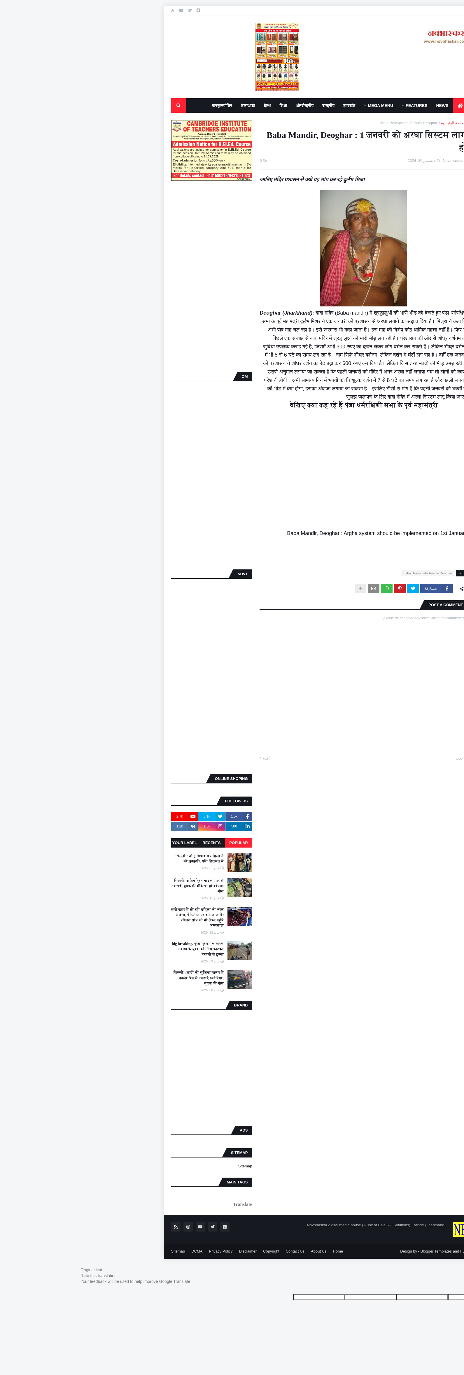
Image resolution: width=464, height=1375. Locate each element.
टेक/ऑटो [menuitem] (161, 105)
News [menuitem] (355, 105)
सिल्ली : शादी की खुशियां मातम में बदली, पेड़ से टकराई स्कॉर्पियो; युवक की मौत (111, 977)
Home (251, 1251)
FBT (376, 1251)
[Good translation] (454, 1289)
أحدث (372, 758)
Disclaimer (160, 1251)
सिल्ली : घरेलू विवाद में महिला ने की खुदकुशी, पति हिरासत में (112, 858)
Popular (151, 843)
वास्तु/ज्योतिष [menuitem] (135, 105)
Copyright (184, 1251)
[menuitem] (373, 105)
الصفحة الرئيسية (367, 123)
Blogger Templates (349, 1251)
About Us (231, 1251)
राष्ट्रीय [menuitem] (241, 105)
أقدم (179, 758)
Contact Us (208, 1251)
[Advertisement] (124, 277)
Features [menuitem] (329, 105)
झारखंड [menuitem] (262, 105)
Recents (124, 843)
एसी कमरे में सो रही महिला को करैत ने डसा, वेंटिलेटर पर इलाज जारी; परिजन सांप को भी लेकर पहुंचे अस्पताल (110, 917)
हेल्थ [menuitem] (180, 105)
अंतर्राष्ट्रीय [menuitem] (218, 105)
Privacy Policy (133, 1251)
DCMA (109, 1251)
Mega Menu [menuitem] (293, 105)
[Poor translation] (436, 1289)
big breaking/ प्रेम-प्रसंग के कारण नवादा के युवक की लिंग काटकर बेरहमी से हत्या (110, 948)
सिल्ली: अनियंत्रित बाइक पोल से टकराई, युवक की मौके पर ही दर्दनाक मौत (111, 885)
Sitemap (158, 1166)
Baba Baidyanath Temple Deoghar (321, 123)
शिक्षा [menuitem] (196, 105)
